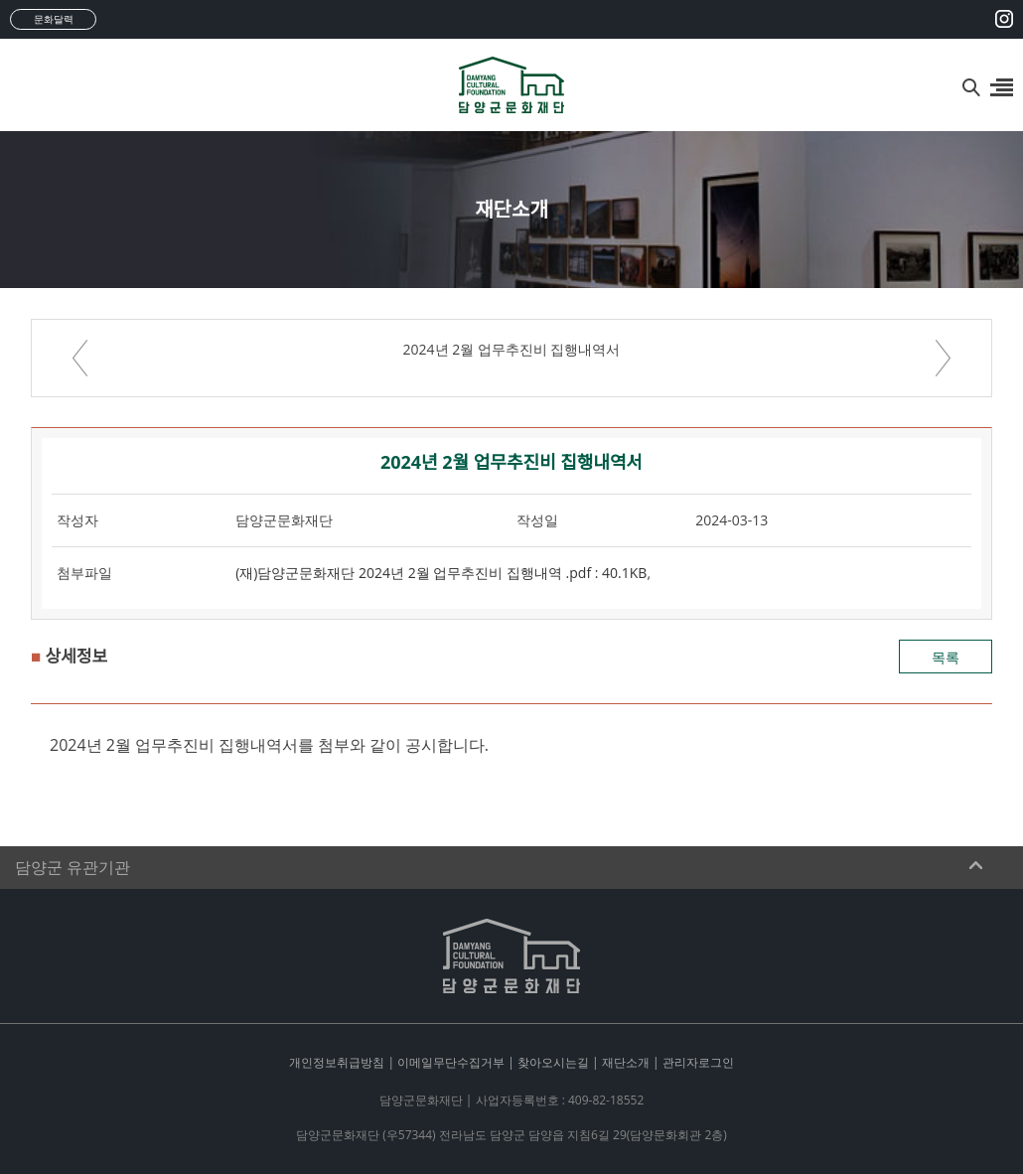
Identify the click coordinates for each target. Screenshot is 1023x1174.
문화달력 (53, 19)
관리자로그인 (698, 1062)
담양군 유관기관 (72, 867)
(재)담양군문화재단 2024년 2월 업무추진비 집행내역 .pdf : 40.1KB (441, 572)
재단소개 (626, 1062)
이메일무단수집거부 (451, 1062)
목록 (945, 657)
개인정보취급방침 (336, 1062)
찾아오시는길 (553, 1062)
